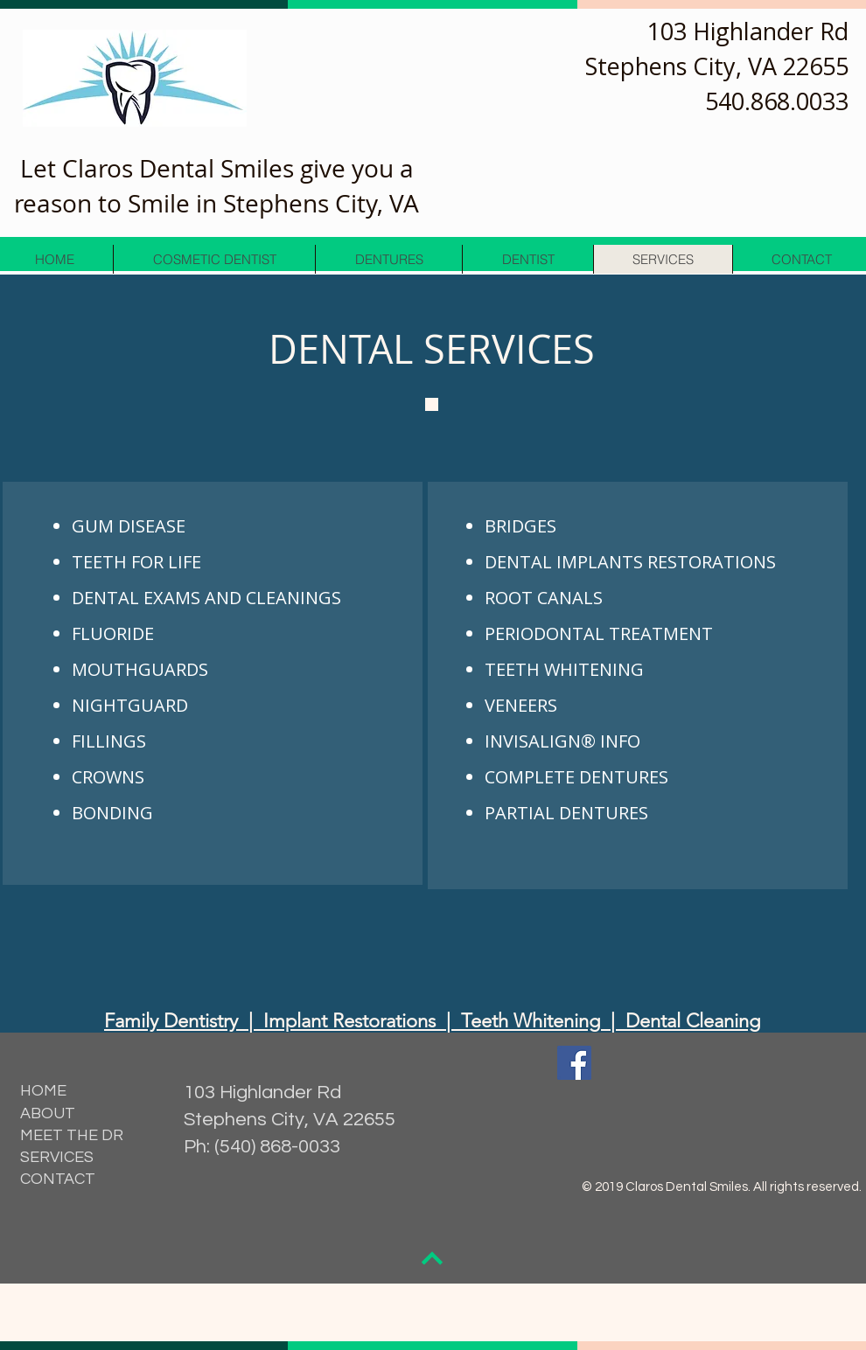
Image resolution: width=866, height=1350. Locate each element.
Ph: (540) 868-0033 (262, 1147)
